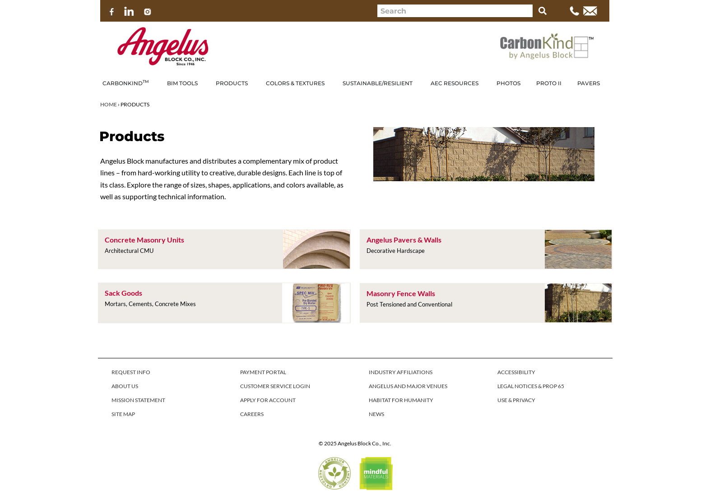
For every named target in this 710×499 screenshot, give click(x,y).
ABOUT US (124, 386)
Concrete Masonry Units (144, 239)
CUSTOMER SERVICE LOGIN (275, 386)
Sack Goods (123, 292)
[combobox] (455, 11)
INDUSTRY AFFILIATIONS (400, 372)
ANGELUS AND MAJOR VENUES (408, 386)
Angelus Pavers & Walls (404, 239)
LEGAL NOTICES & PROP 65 (530, 386)
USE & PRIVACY (516, 400)
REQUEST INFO (130, 372)
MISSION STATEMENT (138, 400)
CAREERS (252, 414)
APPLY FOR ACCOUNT (268, 400)
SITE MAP (123, 414)
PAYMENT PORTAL (263, 372)
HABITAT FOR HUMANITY (401, 400)
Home (108, 104)
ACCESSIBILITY (516, 372)
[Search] (542, 11)
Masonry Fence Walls (401, 293)
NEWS (376, 414)
